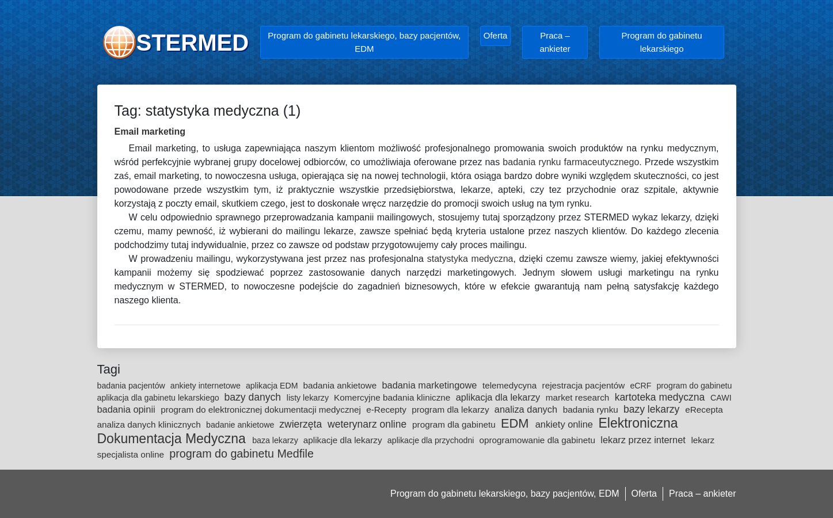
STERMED (192, 42)
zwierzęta (302, 424)
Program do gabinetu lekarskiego (662, 42)
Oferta (496, 35)
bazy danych (254, 397)
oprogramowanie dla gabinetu (538, 440)
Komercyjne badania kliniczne (393, 397)
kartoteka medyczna (661, 397)
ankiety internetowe (206, 385)
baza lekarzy (276, 440)
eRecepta (703, 409)
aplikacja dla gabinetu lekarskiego (159, 397)
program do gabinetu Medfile (241, 453)
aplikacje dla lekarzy (344, 440)
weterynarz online (368, 424)
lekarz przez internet (644, 440)
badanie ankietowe (241, 424)
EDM (516, 423)
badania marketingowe (430, 385)
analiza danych (527, 409)
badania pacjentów (132, 385)
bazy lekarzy (652, 409)
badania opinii (127, 409)
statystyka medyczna (470, 259)
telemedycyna (510, 385)
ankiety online (565, 424)
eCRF (641, 385)
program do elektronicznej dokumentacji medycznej (262, 409)
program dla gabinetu (455, 424)
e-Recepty (387, 409)
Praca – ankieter (554, 42)
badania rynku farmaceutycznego (571, 162)
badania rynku (592, 409)
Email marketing (150, 131)
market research (579, 397)
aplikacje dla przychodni (432, 440)
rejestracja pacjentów (584, 385)
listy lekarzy (309, 397)
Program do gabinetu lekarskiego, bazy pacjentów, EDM (364, 42)
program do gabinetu (694, 385)
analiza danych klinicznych (150, 424)
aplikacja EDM (273, 385)
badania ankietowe (341, 385)
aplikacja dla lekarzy (499, 397)
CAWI (721, 397)
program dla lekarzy (452, 409)
